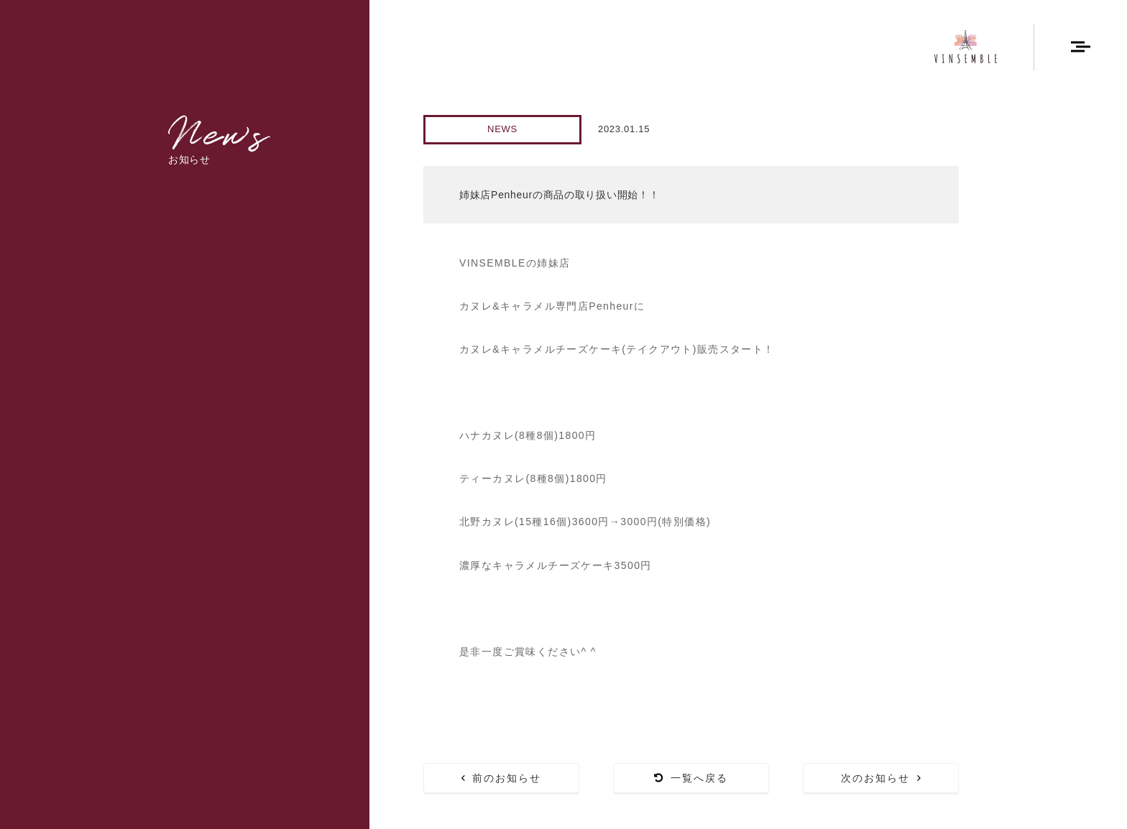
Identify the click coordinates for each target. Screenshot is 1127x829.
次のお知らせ (881, 778)
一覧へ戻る (691, 778)
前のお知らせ (501, 778)
